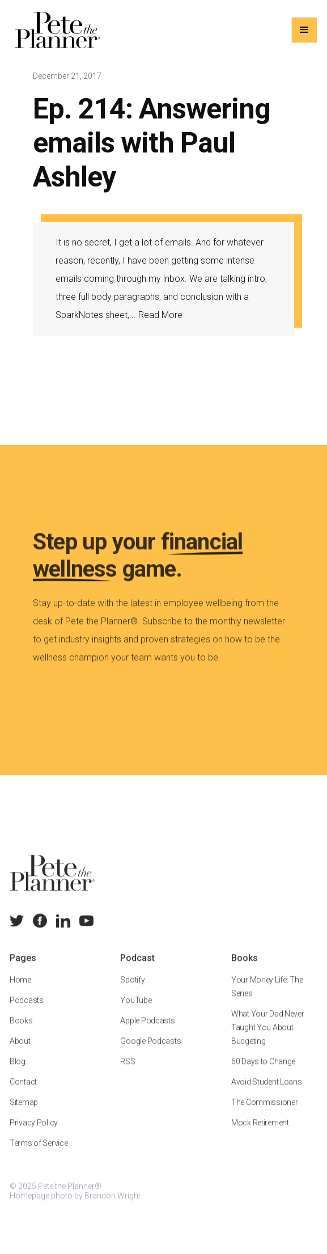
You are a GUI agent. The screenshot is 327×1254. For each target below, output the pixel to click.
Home (20, 990)
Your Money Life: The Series (267, 997)
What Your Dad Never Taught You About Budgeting (267, 1038)
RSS (128, 1072)
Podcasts (27, 1011)
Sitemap (24, 1113)
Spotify (133, 990)
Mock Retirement (260, 1133)
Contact (23, 1093)
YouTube (136, 1011)
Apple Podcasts (148, 1031)
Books (21, 1031)
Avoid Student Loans (266, 1093)
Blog (18, 1072)
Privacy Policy (34, 1133)
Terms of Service (39, 1154)
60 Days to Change (263, 1072)
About (20, 1052)
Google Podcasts (151, 1052)
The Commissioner (264, 1113)
